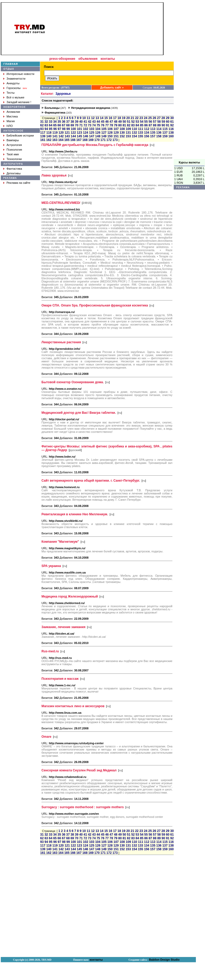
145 (79, 136)
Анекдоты (13, 83)
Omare (46, 737)
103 (91, 129)
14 (101, 118)
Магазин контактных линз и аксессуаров (72, 706)
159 (164, 136)
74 (94, 125)
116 (171, 129)
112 (146, 129)
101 (79, 129)
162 (48, 140)
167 (79, 140)
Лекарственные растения (61, 342)
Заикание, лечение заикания (63, 627)
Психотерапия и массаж (60, 679)
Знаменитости (16, 78)
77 (106, 125)
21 (132, 118)
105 (103, 129)
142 (61, 136)
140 (48, 136)
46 (106, 121)
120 (61, 132)
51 (128, 121)
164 (60, 140)
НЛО (10, 125)
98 (63, 129)
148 (97, 136)
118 (48, 132)
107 (116, 129)
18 (119, 118)
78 (111, 125)
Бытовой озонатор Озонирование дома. (72, 382)
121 (67, 132)
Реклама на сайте (18, 182)
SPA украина (51, 566)
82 (128, 125)
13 (97, 118)
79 (115, 125)
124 (85, 132)
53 (137, 121)
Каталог (47, 94)
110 (134, 129)
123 (79, 132)
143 (67, 136)
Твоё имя (13, 154)
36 (63, 121)
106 (110, 129)
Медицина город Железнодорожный (69, 596)
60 (167, 121)
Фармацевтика (55, 112)
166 (72, 140)
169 (91, 140)
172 (109, 140)
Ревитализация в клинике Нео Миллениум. (74, 514)
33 (50, 121)
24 (145, 118)
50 (124, 121)
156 (146, 136)
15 (106, 118)
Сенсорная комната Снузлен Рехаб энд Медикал (79, 770)
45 (102, 121)
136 (158, 132)
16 (110, 118)
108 (122, 129)
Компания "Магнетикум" (60, 541)
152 (122, 136)
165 (66, 140)
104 (97, 129)
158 (158, 136)
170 (97, 140)
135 (152, 132)
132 (134, 132)
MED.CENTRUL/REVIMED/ (60, 203)
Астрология (14, 144)
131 (128, 132)
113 (152, 129)
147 (91, 136)
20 (128, 118)
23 (141, 118)
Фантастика (14, 168)
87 (150, 125)
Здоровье (63, 94)
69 (72, 125)
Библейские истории (20, 135)
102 (85, 129)
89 (159, 125)
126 (97, 132)
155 (140, 136)
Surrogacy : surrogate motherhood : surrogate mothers (82, 807)
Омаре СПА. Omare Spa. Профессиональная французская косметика (94, 305)
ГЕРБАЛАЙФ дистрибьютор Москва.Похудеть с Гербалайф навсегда (94, 145)
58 (159, 121)
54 (141, 121)
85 (141, 125)
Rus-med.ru (50, 651)
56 (150, 121)
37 (68, 121)
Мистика (12, 116)
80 (120, 125)
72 (85, 125)
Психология (14, 149)
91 (167, 125)
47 (111, 121)
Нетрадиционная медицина (90, 107)
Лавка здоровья (54, 175)
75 (98, 125)
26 (154, 118)
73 (89, 125)
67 (63, 125)
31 (42, 121)
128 (110, 132)
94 (46, 129)
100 (73, 129)
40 (81, 121)
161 (42, 140)
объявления (87, 59)
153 (128, 136)
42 (89, 121)
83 (133, 125)
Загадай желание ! (19, 102)
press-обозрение (62, 59)
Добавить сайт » (112, 87)
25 (150, 118)
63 (46, 125)
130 (122, 132)
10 (84, 118)
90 (163, 125)
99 (68, 129)
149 (103, 136)
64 (50, 125)
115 (165, 129)
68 (68, 125)
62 (42, 125)
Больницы (52, 107)
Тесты (11, 92)
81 (124, 125)
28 (163, 118)
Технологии (14, 159)
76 (102, 125)
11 (88, 118)
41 (85, 121)
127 (103, 132)
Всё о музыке (15, 97)
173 (115, 140)
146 (85, 136)
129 (116, 132)
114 (158, 129)
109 (128, 129)
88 (154, 125)
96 (55, 129)
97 (59, 129)
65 (55, 125)
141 (55, 136)
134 (146, 132)
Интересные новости (20, 73)
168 (85, 140)
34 (55, 121)
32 (46, 121)
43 (94, 121)
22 (136, 118)
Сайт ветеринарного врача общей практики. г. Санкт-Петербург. (90, 480)
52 (133, 121)
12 (92, 118)
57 (154, 121)
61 (172, 121)
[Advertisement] (189, 80)
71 (81, 125)
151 (116, 136)
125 (91, 132)
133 (140, 132)
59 (163, 121)
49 (120, 121)
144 (73, 136)
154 (134, 136)
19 (123, 118)
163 (54, 140)
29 (167, 118)
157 (152, 136)
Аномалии (13, 111)
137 (164, 132)
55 (146, 121)
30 (172, 118)
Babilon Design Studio (164, 959)
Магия (11, 121)
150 (110, 136)
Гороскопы (14, 88)
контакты (108, 59)
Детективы (14, 173)
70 (76, 125)
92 (172, 125)
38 (72, 121)
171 (103, 140)
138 (171, 132)
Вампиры (13, 140)
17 (115, 118)
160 (171, 136)
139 (42, 136)
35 (59, 121)
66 (59, 125)
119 (55, 132)
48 (115, 121)
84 (137, 125)
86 (146, 125)
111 (140, 129)
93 (42, 129)
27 (158, 118)
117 (42, 132)
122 (73, 132)
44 (98, 121)
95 (50, 129)
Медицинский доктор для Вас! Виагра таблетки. (78, 413)
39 (76, 121)
